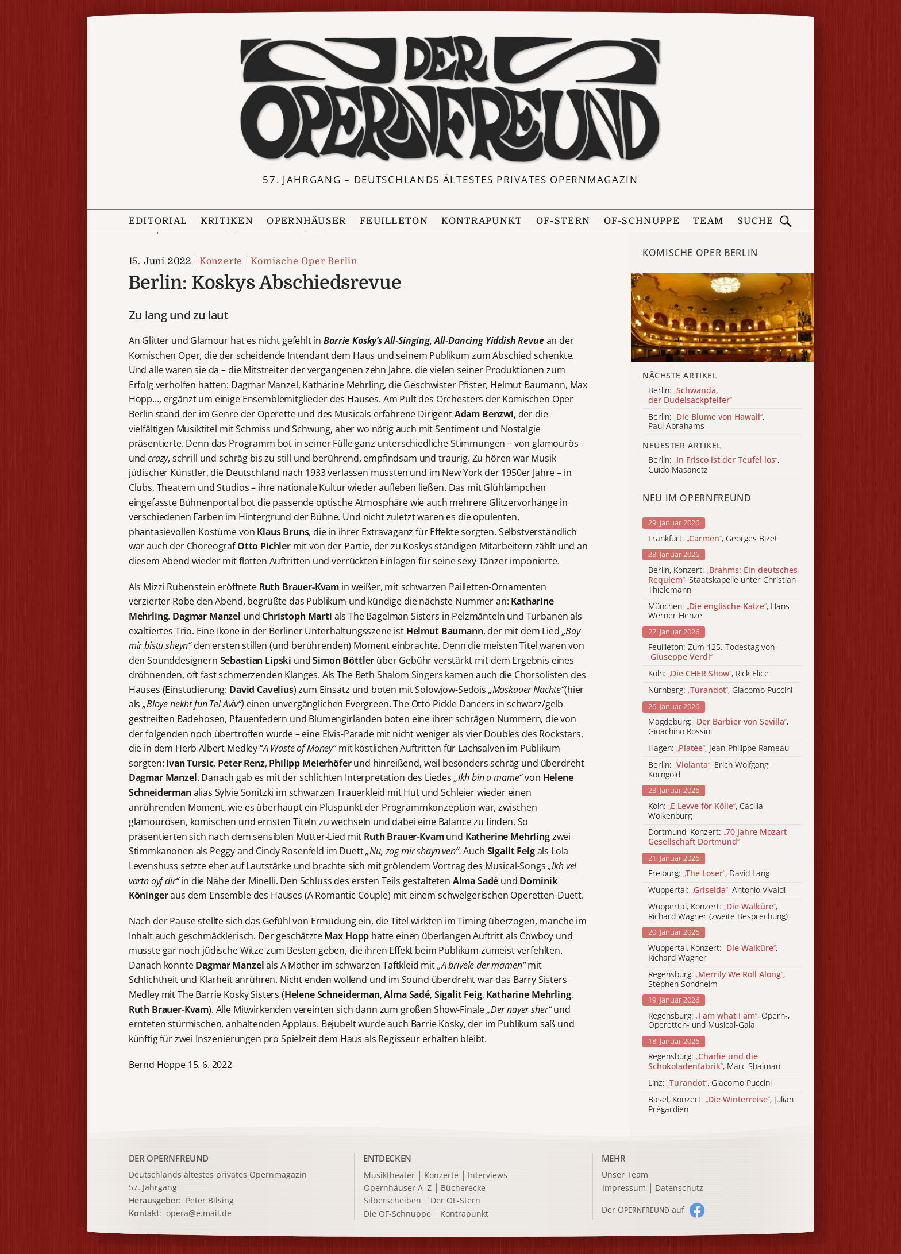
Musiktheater (389, 1176)
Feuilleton (394, 221)
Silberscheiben (392, 1201)
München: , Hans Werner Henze (719, 611)
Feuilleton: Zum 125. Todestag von (711, 652)
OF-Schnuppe (642, 221)
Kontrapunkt (481, 221)
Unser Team (625, 1174)
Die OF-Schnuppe (397, 1214)
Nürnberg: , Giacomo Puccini (720, 690)
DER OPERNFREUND (169, 1158)
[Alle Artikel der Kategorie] (722, 317)
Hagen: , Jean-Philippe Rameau (718, 748)
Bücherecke (463, 1188)
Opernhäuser (306, 221)
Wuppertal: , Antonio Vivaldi (717, 890)
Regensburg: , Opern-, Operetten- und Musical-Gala (719, 1021)
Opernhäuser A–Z (398, 1188)
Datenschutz (679, 1188)
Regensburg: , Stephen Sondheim (716, 979)
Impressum (624, 1188)
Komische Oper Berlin (304, 261)
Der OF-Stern (455, 1201)
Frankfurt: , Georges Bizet (712, 539)
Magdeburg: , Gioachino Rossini (718, 727)
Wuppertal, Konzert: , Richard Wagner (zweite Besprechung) (718, 912)
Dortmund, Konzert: (717, 837)
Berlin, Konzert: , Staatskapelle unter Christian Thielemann (723, 580)
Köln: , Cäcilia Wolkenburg (705, 811)
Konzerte (220, 261)
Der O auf (643, 1209)
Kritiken (227, 221)
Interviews (487, 1176)
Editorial (158, 221)
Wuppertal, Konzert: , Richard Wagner (712, 953)
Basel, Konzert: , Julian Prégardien (721, 1104)
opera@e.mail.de (199, 1212)
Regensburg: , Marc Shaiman (714, 1061)
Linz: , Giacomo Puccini (710, 1083)
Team (708, 221)
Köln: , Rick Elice (708, 674)
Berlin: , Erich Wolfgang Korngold (708, 770)
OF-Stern (563, 221)
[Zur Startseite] (450, 99)
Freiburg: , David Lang (708, 873)
